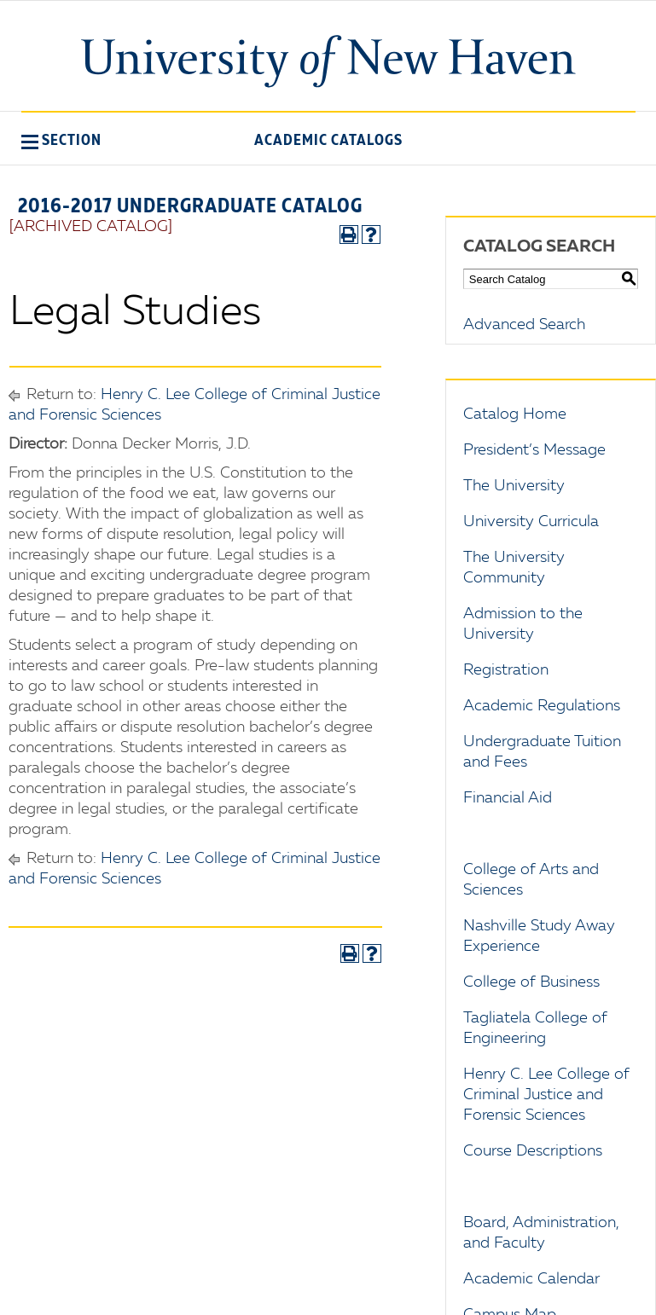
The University (514, 486)
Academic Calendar (531, 1279)
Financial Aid (507, 798)
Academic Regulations (541, 706)
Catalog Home (514, 414)
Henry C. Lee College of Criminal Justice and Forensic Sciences (546, 1095)
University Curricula (531, 522)
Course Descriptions (532, 1151)
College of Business (531, 982)
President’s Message (534, 450)
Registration (506, 670)
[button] (61, 140)
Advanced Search (524, 325)
